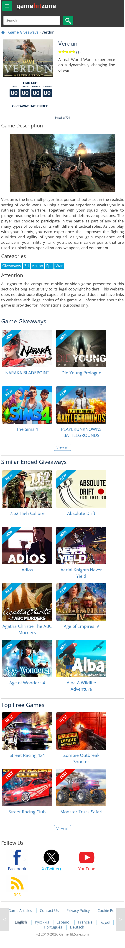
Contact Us (49, 910)
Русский (42, 922)
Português (53, 927)
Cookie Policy (108, 910)
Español (64, 922)
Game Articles (20, 910)
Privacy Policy (78, 910)
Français (85, 922)
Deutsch (77, 927)
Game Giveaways (23, 32)
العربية (105, 922)
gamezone (36, 5)
